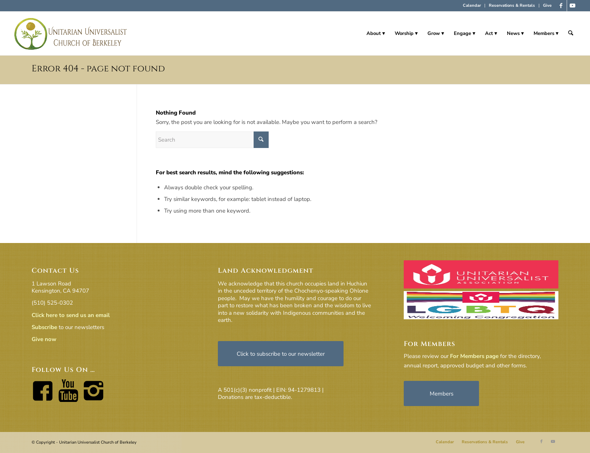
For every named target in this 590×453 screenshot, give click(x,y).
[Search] (570, 33)
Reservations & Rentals (512, 5)
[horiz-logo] (71, 33)
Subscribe (44, 327)
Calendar (472, 5)
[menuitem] (472, 6)
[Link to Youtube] (572, 5)
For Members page (474, 356)
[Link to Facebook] (561, 5)
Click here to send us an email (71, 315)
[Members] (441, 393)
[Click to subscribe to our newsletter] (281, 353)
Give (547, 5)
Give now (44, 339)
